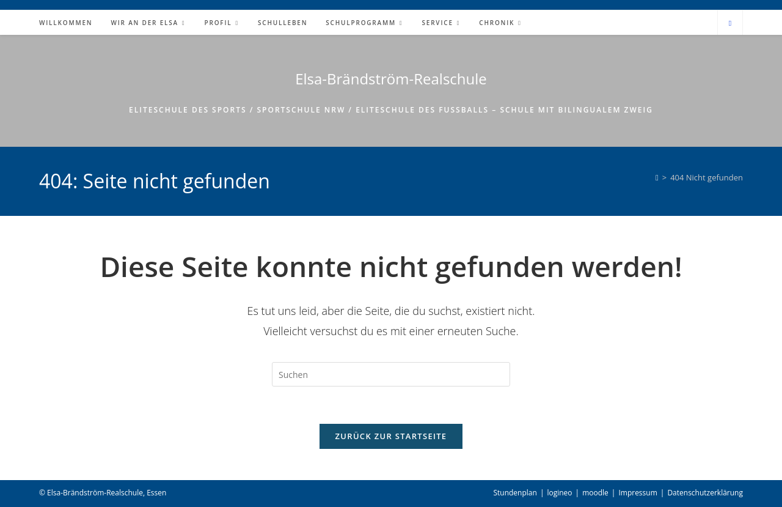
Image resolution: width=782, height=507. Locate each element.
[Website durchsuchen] (730, 23)
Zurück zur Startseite (391, 436)
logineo (559, 492)
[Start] (657, 177)
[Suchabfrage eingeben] (391, 374)
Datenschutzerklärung (705, 492)
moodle (595, 492)
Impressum (637, 492)
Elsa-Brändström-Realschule (391, 78)
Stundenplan (514, 492)
